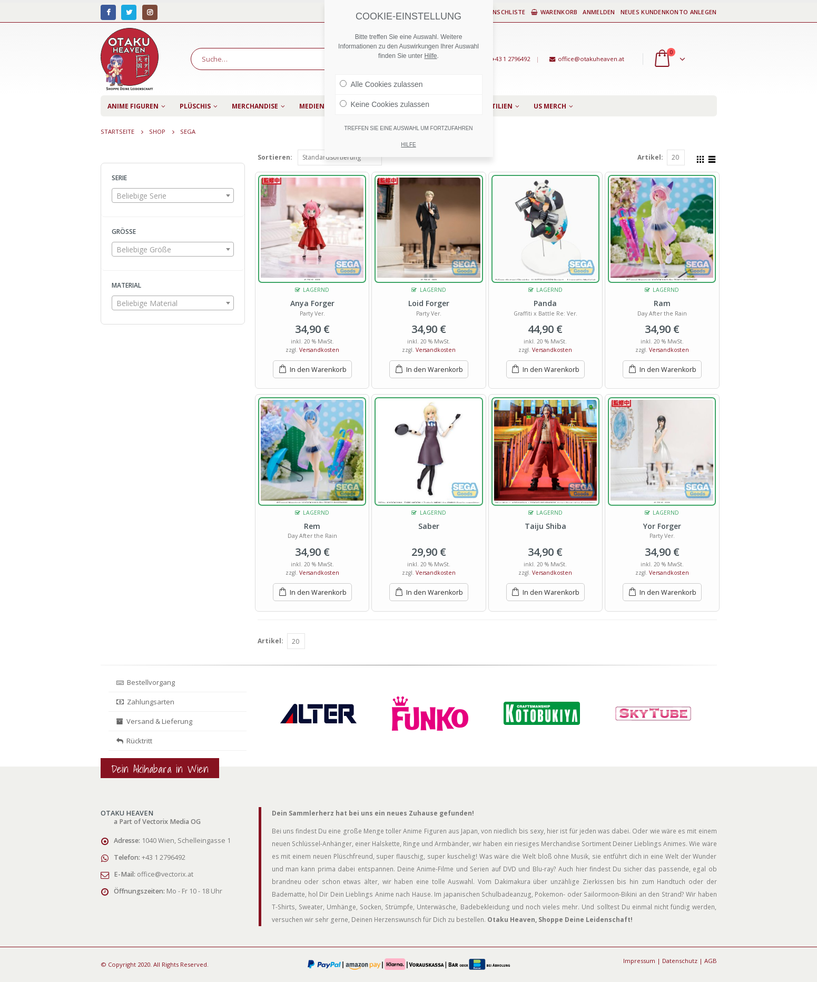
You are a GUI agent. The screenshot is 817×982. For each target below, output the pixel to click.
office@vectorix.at (165, 874)
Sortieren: (275, 157)
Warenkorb (554, 12)
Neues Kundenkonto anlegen (669, 12)
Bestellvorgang (145, 682)
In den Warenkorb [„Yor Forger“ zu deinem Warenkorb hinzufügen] (667, 592)
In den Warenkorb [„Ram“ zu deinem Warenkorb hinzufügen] (667, 369)
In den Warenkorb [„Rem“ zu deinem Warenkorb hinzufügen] (318, 592)
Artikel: (650, 157)
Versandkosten (319, 349)
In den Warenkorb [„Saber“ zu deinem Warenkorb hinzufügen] (434, 592)
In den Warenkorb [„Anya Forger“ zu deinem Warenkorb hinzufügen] (318, 369)
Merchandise (255, 106)
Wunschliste (499, 12)
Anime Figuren (133, 106)
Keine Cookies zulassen (384, 104)
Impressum (639, 961)
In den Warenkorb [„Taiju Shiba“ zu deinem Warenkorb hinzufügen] (551, 592)
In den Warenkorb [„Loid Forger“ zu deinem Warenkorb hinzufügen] (434, 369)
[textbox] (173, 196)
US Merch (550, 106)
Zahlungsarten (145, 701)
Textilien (496, 106)
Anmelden (599, 12)
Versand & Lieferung (154, 721)
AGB (710, 961)
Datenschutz (679, 961)
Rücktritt (134, 740)
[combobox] (173, 195)
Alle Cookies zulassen (381, 84)
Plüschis (195, 106)
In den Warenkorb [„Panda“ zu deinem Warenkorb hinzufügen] (551, 369)
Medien (311, 106)
